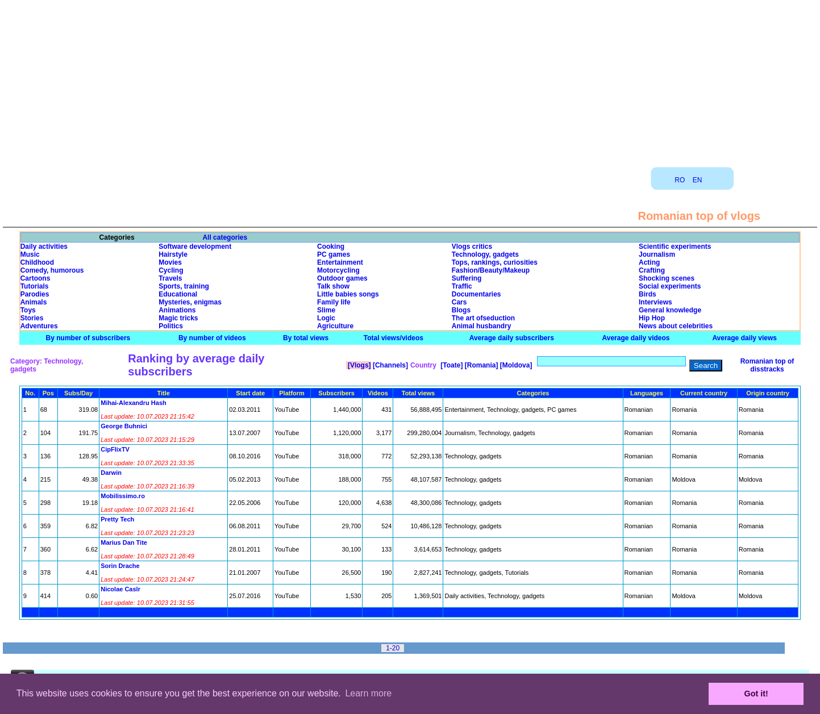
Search (706, 365)
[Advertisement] (410, 79)
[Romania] (480, 365)
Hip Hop (652, 318)
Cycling (171, 270)
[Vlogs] (358, 365)
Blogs (461, 310)
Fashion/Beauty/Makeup (491, 270)
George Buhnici (124, 426)
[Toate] (451, 365)
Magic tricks (178, 318)
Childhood (37, 262)
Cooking (330, 246)
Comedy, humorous (52, 270)
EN (697, 180)
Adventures (39, 326)
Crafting (652, 270)
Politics (171, 326)
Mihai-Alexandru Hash (134, 402)
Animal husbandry (481, 326)
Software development (195, 246)
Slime (326, 310)
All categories (224, 237)
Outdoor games (342, 278)
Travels (170, 278)
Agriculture (335, 326)
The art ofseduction (483, 318)
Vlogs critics (472, 246)
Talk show (333, 286)
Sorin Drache (120, 565)
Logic (326, 318)
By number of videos (212, 338)
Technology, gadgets (485, 254)
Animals (33, 302)
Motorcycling (338, 270)
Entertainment (340, 262)
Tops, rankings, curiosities (495, 262)
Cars (459, 302)
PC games (333, 254)
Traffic (462, 286)
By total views (305, 338)
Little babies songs (348, 294)
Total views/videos (393, 338)
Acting (649, 262)
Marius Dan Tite (124, 542)
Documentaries (476, 294)
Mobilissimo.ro (123, 495)
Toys (28, 310)
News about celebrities (676, 326)
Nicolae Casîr (120, 589)
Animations (177, 310)
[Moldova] (515, 365)
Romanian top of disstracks (767, 365)
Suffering (467, 278)
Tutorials (34, 286)
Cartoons (35, 278)
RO (680, 180)
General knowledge (670, 310)
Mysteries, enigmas (190, 302)
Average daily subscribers (511, 338)
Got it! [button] (756, 693)
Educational (178, 294)
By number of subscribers (88, 338)
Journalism (657, 254)
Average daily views (744, 338)
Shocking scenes (666, 278)
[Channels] (389, 365)
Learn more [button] (368, 693)
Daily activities (44, 246)
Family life (334, 302)
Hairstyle (173, 254)
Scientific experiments (675, 246)
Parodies (34, 294)
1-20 (392, 648)
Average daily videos (636, 338)
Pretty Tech (117, 519)
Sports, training (184, 286)
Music (30, 254)
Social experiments (670, 286)
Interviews (655, 302)
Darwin (111, 472)
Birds (647, 294)
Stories (32, 318)
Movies (170, 262)
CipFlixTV (115, 449)
